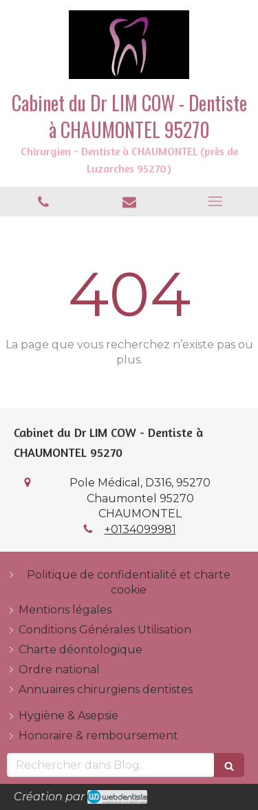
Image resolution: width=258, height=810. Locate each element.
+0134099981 (140, 529)
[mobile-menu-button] (215, 201)
